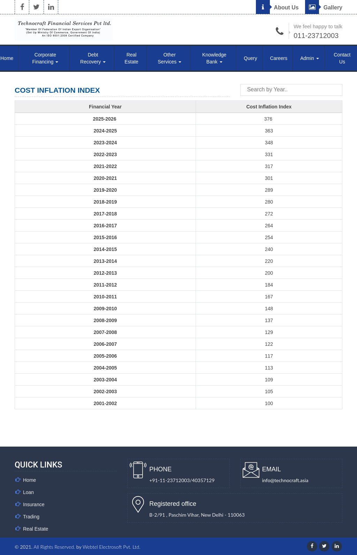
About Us (277, 7)
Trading (31, 516)
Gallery (323, 7)
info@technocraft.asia (285, 480)
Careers (278, 58)
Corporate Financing (45, 58)
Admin (309, 58)
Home (29, 480)
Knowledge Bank (214, 58)
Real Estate (131, 58)
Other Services (170, 58)
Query (250, 58)
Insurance (33, 504)
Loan (28, 492)
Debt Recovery (93, 58)
